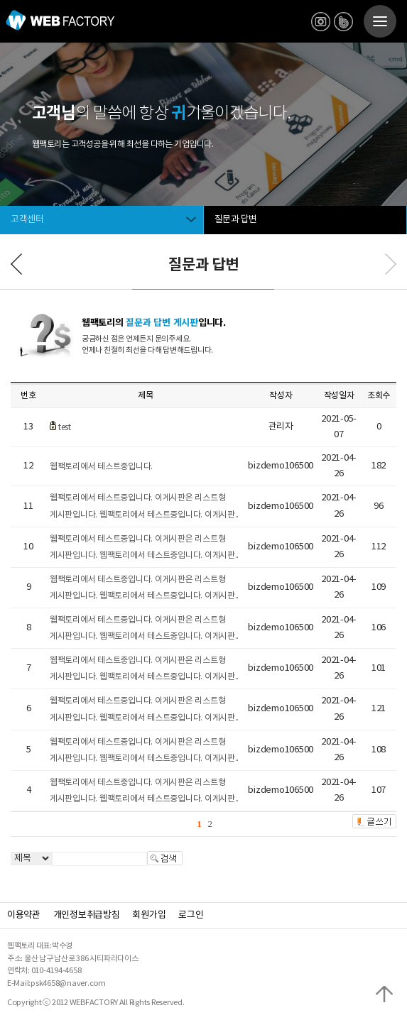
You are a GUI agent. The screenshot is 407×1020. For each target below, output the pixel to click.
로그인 (190, 915)
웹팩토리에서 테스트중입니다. (101, 466)
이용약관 (23, 915)
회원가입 (148, 915)
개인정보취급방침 (86, 915)
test (64, 427)
